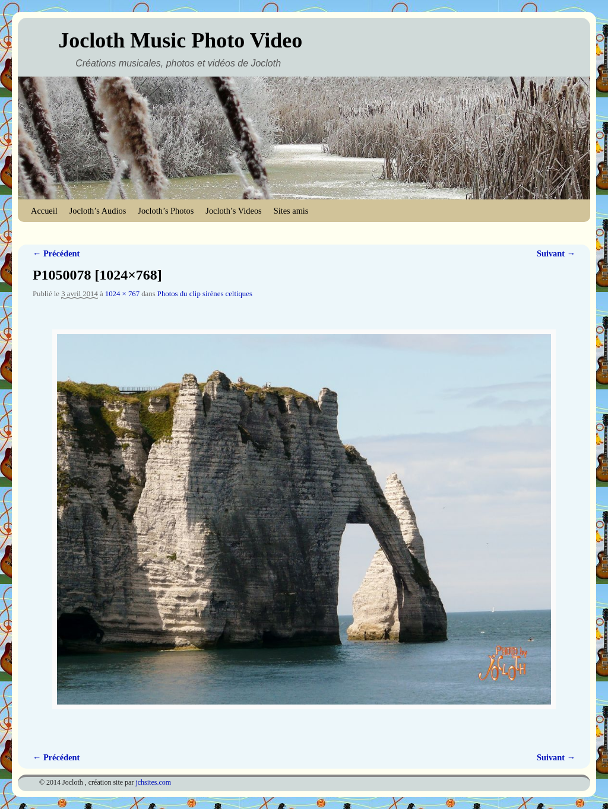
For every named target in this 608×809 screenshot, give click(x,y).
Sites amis (291, 210)
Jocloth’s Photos (166, 210)
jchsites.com (153, 782)
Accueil (44, 210)
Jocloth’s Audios (97, 210)
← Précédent (56, 253)
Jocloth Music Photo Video (180, 40)
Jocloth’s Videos (233, 210)
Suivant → (556, 253)
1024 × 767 (122, 294)
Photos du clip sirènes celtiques (204, 294)
